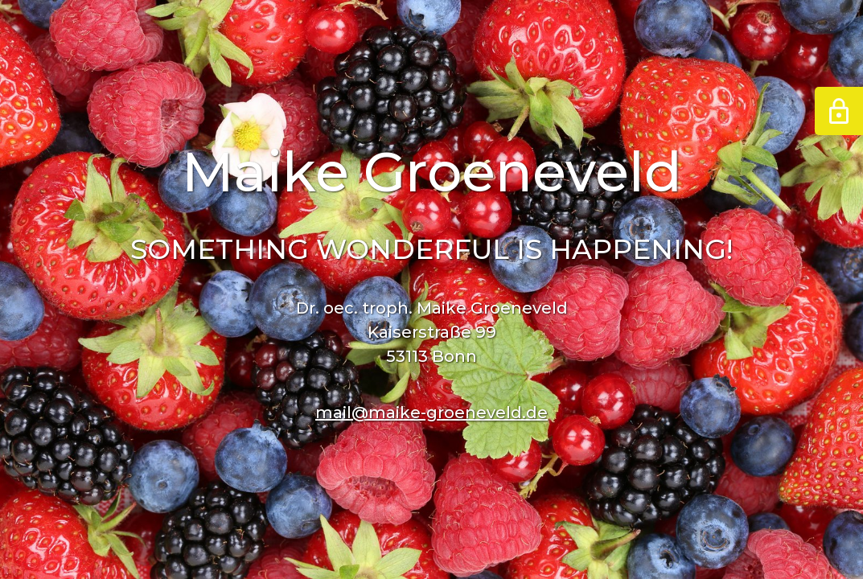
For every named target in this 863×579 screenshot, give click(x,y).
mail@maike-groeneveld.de (431, 412)
